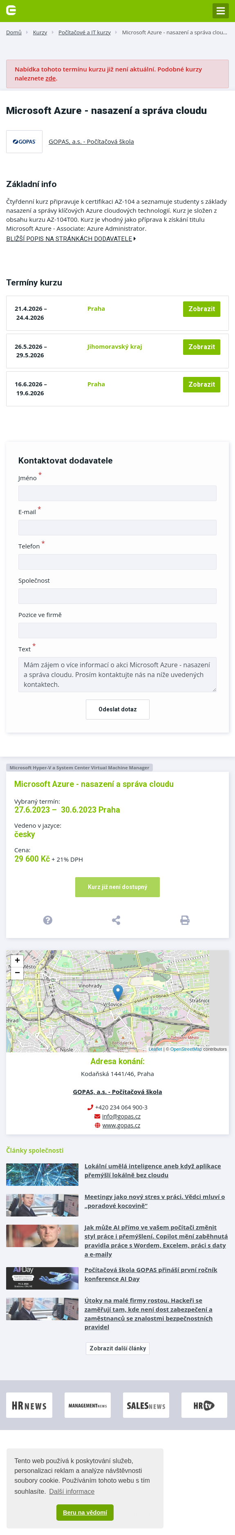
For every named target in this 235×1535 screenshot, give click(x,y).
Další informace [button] (71, 1491)
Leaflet (155, 1049)
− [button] (17, 973)
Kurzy (40, 32)
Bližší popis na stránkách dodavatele (71, 239)
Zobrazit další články (118, 1348)
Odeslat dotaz (117, 709)
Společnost (34, 580)
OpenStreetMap (186, 1049)
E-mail (29, 512)
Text (27, 649)
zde (50, 78)
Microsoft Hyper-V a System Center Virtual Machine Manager (79, 767)
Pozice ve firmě (40, 614)
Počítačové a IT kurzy (84, 32)
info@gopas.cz (121, 1116)
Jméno (30, 478)
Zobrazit (201, 309)
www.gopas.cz (122, 1125)
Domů (14, 32)
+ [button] (17, 961)
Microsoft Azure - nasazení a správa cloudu (176, 32)
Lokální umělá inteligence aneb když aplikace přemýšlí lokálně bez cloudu (153, 1170)
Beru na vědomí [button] (85, 1512)
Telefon (31, 546)
